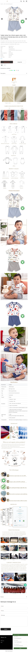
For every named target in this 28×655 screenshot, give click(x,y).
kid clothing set (9, 4)
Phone (2, 610)
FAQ (1, 642)
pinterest (16, 70)
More (1, 58)
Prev (2, 19)
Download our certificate (5, 68)
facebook (9, 70)
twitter (12, 70)
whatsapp (14, 70)
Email (2, 606)
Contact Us (20, 62)
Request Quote (7, 62)
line (11, 70)
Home (2, 4)
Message (3, 615)
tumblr (18, 70)
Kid (4, 4)
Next (26, 19)
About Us (2, 640)
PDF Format (2, 65)
